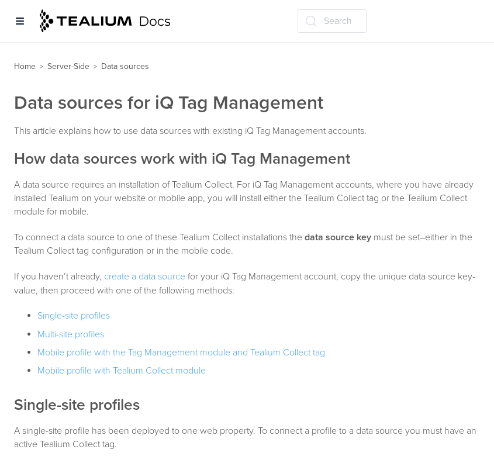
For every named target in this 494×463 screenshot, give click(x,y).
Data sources (125, 66)
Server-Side (68, 66)
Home (25, 66)
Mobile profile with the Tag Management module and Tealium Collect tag (181, 352)
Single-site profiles (73, 316)
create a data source (144, 276)
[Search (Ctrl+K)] (332, 21)
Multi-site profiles (70, 334)
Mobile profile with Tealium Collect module (121, 370)
